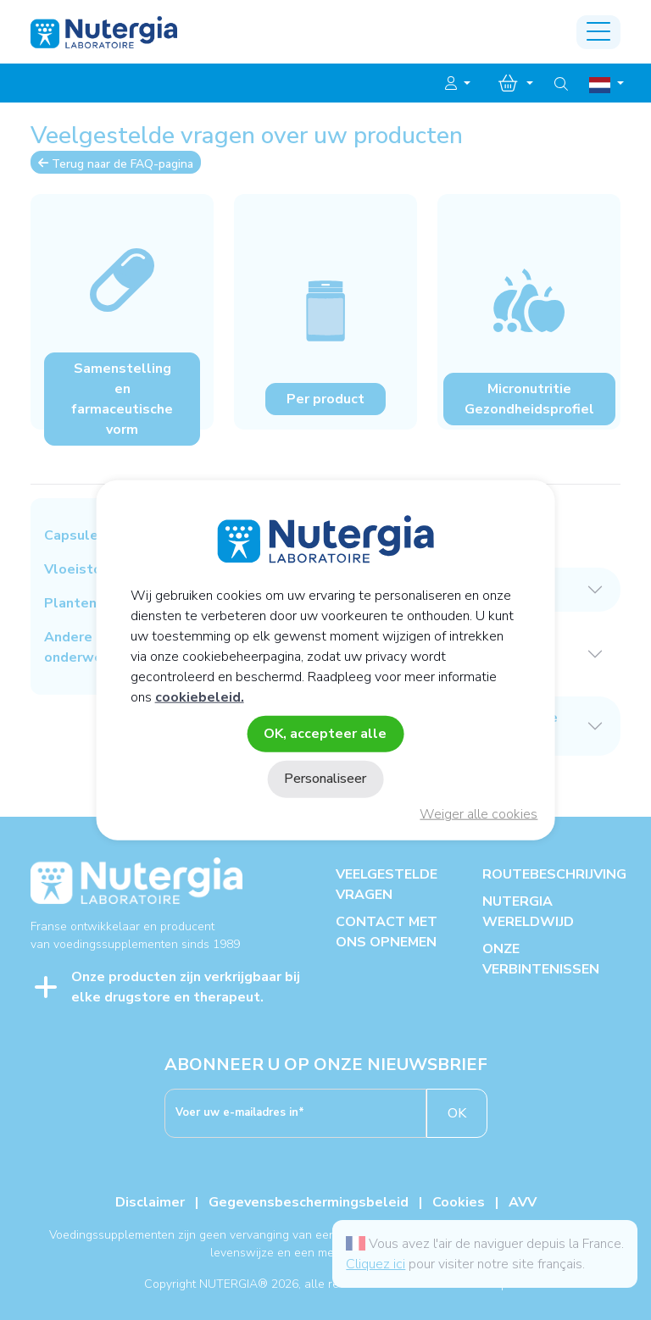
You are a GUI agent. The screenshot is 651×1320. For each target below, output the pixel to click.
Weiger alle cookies (478, 814)
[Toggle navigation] (598, 32)
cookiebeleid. (199, 697)
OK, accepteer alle (325, 733)
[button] (457, 84)
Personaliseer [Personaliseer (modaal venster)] (325, 778)
